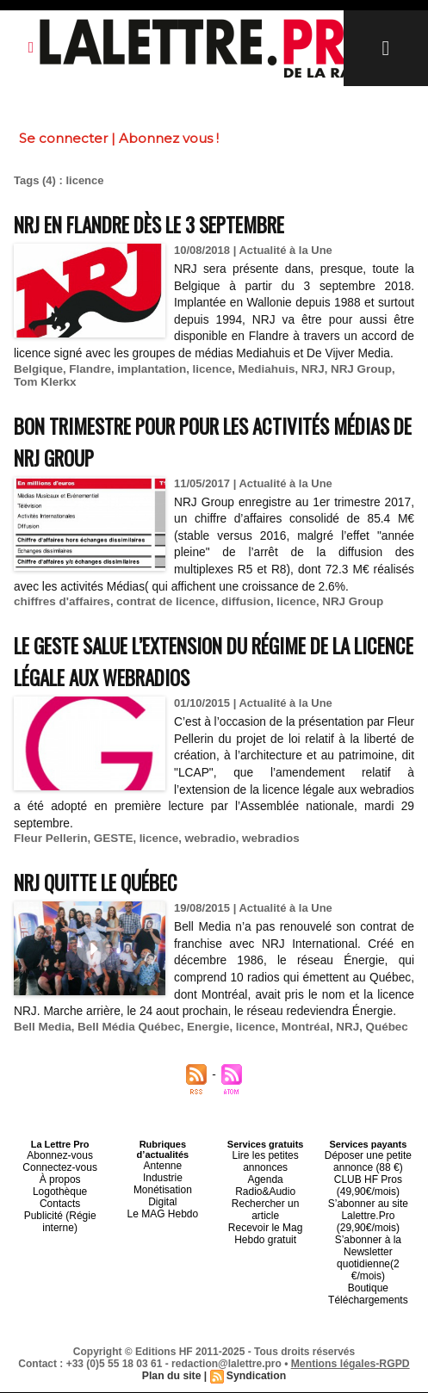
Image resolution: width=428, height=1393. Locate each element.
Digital (163, 1229)
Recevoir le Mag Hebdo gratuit (265, 1234)
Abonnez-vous (59, 1188)
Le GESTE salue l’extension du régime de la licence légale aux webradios (205, 677)
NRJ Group (350, 385)
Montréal (296, 1060)
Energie (201, 1060)
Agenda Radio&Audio (265, 1209)
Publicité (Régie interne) (60, 1245)
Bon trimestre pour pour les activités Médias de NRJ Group (191, 457)
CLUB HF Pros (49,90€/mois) (368, 1214)
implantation (147, 385)
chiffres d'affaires (60, 618)
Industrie (163, 1209)
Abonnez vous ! (169, 138)
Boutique (368, 1291)
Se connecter (63, 138)
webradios (262, 855)
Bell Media (41, 1060)
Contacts (59, 1229)
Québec (374, 1060)
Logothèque (60, 1219)
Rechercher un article (265, 1219)
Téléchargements (368, 1302)
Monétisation (162, 1219)
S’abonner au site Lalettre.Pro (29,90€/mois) (369, 1239)
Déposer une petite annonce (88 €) (368, 1193)
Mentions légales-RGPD (350, 1365)
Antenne (162, 1198)
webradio (203, 855)
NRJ (303, 385)
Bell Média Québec (126, 1060)
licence (206, 385)
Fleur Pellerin (49, 855)
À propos (60, 1209)
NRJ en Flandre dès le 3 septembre (171, 223)
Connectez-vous (60, 1198)
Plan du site (172, 1377)
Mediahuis (258, 385)
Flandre (87, 385)
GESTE (110, 855)
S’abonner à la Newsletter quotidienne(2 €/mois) (367, 1270)
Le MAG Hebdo (162, 1240)
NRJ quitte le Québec (107, 898)
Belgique (37, 385)
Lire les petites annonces (265, 1193)
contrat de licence (160, 618)
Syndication (255, 1377)
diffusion (238, 618)
